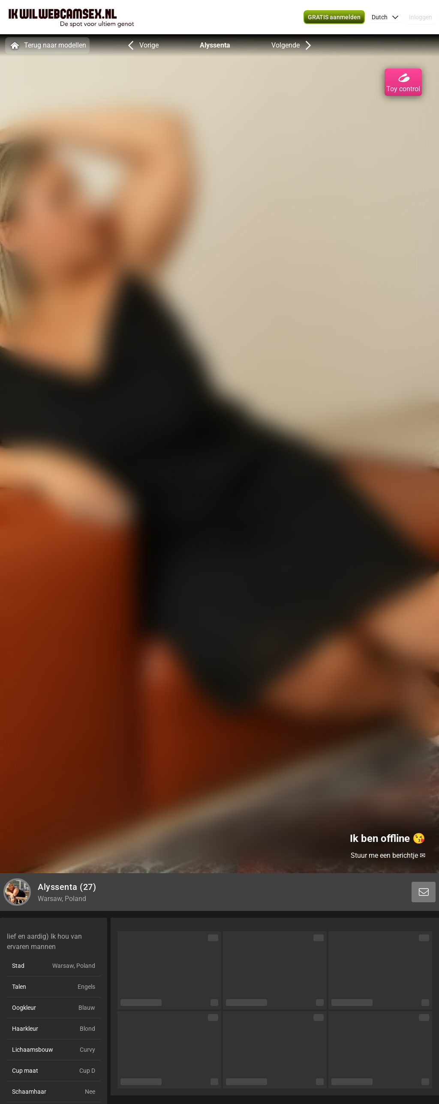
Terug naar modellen (47, 45)
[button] (385, 17)
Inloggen (420, 17)
